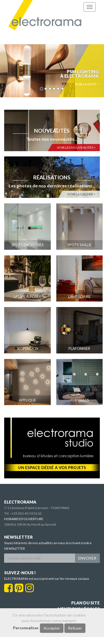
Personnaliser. (26, 627)
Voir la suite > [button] (87, 84)
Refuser (75, 628)
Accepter (52, 628)
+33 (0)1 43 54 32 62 (26, 513)
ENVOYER (87, 558)
